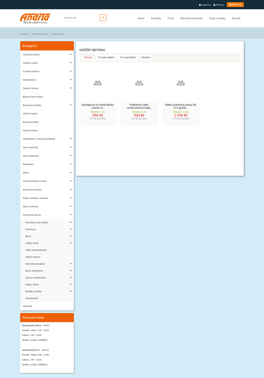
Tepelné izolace (48, 89)
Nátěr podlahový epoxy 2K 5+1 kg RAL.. (181, 106)
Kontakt (236, 18)
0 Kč (235, 4)
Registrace (205, 5)
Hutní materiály (48, 156)
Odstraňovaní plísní (49, 263)
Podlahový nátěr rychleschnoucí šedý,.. (139, 106)
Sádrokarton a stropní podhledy (48, 139)
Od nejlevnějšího (106, 57)
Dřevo (48, 173)
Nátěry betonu (58, 34)
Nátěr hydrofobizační (36, 249)
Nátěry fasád (49, 243)
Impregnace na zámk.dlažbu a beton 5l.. (97, 106)
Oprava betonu (30, 130)
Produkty (156, 18)
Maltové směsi (48, 63)
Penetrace (49, 229)
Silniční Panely (30, 113)
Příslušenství (31, 298)
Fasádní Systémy (48, 72)
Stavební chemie (48, 55)
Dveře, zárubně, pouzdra (48, 198)
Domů (141, 18)
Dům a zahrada (48, 207)
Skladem (146, 57)
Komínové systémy (48, 190)
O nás (171, 18)
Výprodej (27, 306)
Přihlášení (218, 5)
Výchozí (88, 57)
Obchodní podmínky (192, 18)
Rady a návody (217, 18)
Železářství (48, 165)
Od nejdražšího (128, 57)
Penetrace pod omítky (49, 222)
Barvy (49, 236)
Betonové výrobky (48, 106)
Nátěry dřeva (49, 284)
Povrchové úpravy (40, 34)
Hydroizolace (48, 80)
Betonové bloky (31, 121)
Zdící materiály (48, 148)
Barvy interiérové (49, 270)
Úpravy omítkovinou (49, 277)
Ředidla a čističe (49, 291)
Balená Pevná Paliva (33, 96)
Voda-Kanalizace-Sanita (48, 181)
